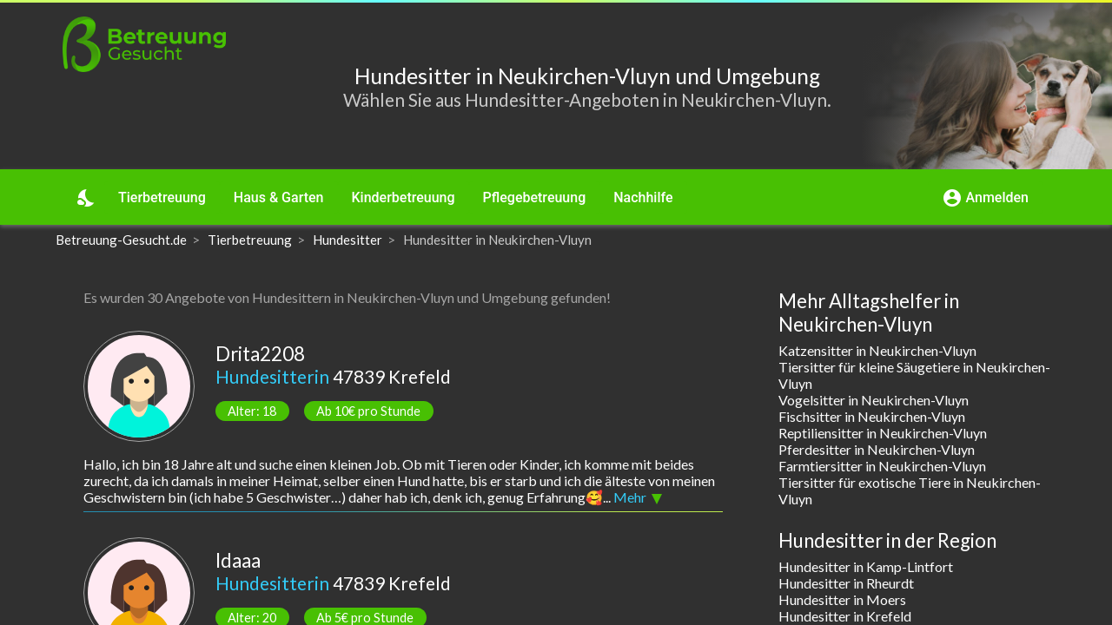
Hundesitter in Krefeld (844, 616)
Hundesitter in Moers (842, 599)
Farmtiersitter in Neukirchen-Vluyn (882, 465)
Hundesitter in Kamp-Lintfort (865, 566)
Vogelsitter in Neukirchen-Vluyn (873, 399)
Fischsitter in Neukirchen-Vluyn (871, 416)
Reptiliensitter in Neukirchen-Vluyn (882, 432)
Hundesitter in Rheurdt (846, 583)
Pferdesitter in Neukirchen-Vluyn (876, 449)
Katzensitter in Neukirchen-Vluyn (877, 350)
